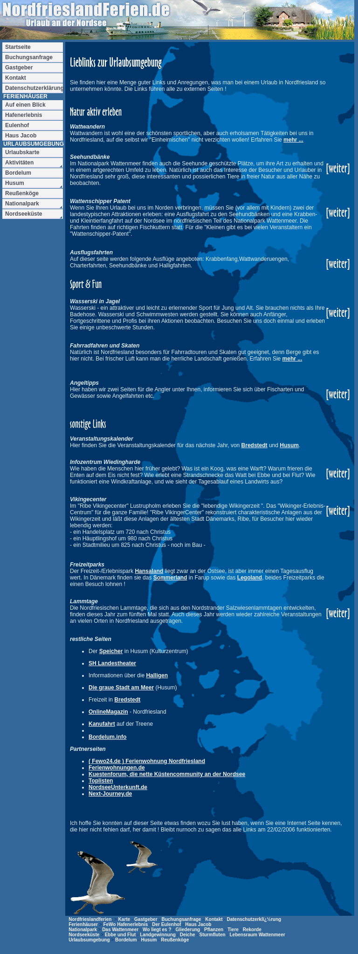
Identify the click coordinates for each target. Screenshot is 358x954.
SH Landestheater (112, 663)
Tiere (233, 929)
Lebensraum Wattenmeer (257, 934)
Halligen (157, 675)
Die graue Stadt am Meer (121, 687)
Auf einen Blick (25, 105)
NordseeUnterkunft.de (118, 787)
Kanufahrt (102, 724)
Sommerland (170, 577)
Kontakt (213, 919)
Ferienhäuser (83, 924)
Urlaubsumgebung (89, 939)
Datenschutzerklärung (34, 88)
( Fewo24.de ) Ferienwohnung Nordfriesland (147, 761)
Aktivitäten (19, 162)
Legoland (249, 577)
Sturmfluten (212, 934)
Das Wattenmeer (120, 929)
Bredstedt (254, 445)
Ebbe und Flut (120, 934)
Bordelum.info (107, 737)
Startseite (18, 47)
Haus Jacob (198, 924)
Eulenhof (17, 125)
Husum (289, 445)
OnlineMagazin (108, 712)
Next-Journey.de (110, 793)
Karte (124, 919)
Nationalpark (83, 929)
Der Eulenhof (166, 924)
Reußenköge (175, 939)
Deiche (187, 934)
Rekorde (252, 929)
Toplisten (101, 780)
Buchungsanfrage (181, 919)
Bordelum (126, 939)
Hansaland (149, 571)
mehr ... (293, 139)
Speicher (111, 651)
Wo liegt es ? (157, 929)
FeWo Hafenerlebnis (125, 924)
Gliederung (187, 929)
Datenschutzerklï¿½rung (254, 919)
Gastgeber (145, 919)
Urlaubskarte (22, 152)
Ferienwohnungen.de (117, 767)
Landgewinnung (158, 934)
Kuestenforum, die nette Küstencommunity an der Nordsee (167, 774)
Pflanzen (213, 929)
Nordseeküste (84, 934)
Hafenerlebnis (23, 115)
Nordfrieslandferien (90, 919)
